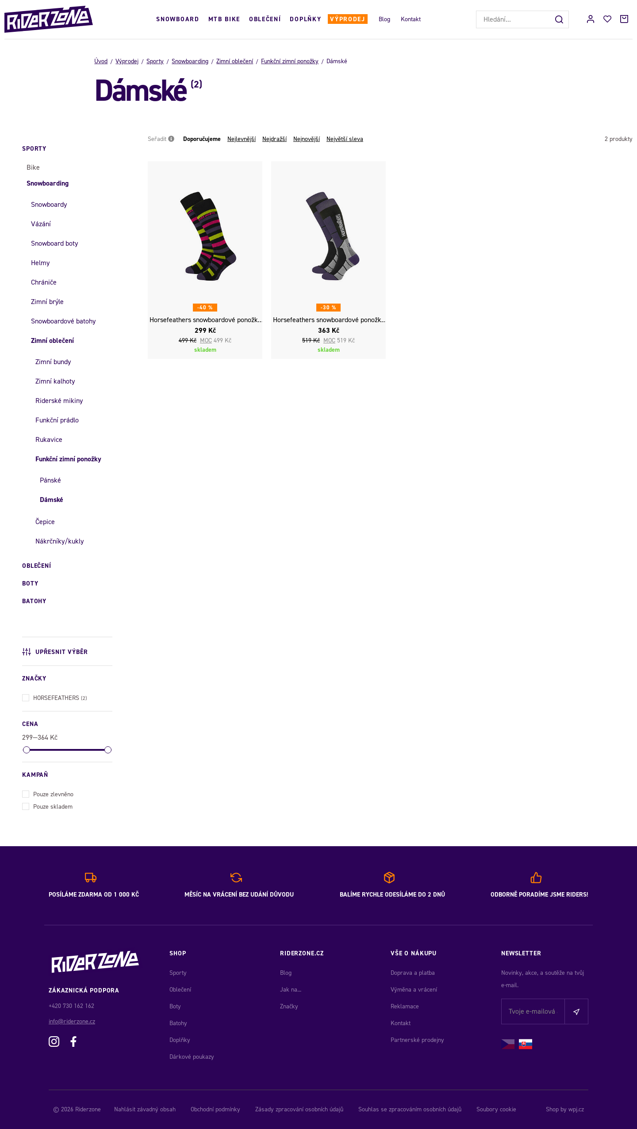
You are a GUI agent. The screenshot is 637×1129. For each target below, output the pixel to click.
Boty (175, 1006)
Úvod (100, 61)
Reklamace (405, 1006)
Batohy (178, 1023)
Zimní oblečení (234, 61)
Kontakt (411, 19)
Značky (289, 1006)
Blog (384, 19)
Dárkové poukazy (191, 1057)
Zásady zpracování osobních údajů (299, 1109)
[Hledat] (560, 19)
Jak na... (290, 989)
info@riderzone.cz (72, 1021)
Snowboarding (190, 61)
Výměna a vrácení (414, 989)
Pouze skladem (47, 806)
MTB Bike (224, 19)
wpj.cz (576, 1109)
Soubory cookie (496, 1109)
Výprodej (347, 19)
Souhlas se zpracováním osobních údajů (409, 1109)
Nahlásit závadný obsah (145, 1109)
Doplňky (305, 19)
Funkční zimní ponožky (289, 61)
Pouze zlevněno (47, 793)
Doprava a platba (413, 973)
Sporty (155, 61)
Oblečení (265, 19)
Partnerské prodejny (417, 1040)
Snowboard (177, 19)
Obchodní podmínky (215, 1109)
